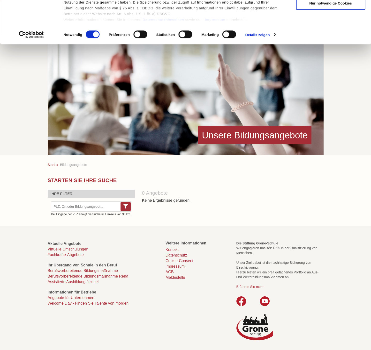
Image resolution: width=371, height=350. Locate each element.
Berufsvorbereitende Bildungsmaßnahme (83, 271)
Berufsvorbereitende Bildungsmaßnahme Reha (88, 276)
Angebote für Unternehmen (71, 298)
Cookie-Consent (179, 261)
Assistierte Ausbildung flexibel (73, 282)
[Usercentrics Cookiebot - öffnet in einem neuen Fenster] (31, 73)
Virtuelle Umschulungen (68, 249)
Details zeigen (257, 73)
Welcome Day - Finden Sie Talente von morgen (88, 303)
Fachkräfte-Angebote (66, 255)
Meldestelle (175, 277)
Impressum (215, 58)
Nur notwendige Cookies (330, 42)
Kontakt (172, 250)
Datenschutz (176, 255)
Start (51, 165)
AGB (170, 272)
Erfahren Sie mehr (250, 287)
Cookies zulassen (330, 12)
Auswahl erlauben (330, 27)
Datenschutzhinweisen (163, 58)
